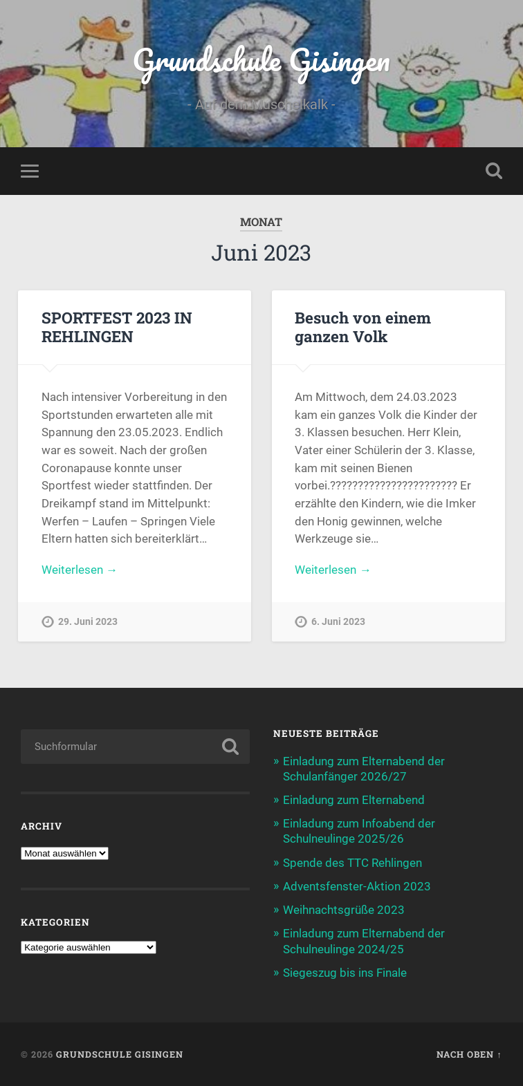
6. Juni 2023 (338, 622)
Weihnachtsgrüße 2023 (344, 910)
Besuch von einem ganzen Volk (363, 326)
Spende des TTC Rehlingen (352, 863)
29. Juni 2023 (88, 622)
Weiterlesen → (80, 570)
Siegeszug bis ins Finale (345, 973)
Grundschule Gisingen (261, 59)
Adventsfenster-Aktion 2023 (357, 886)
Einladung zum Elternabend (354, 800)
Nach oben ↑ (469, 1054)
